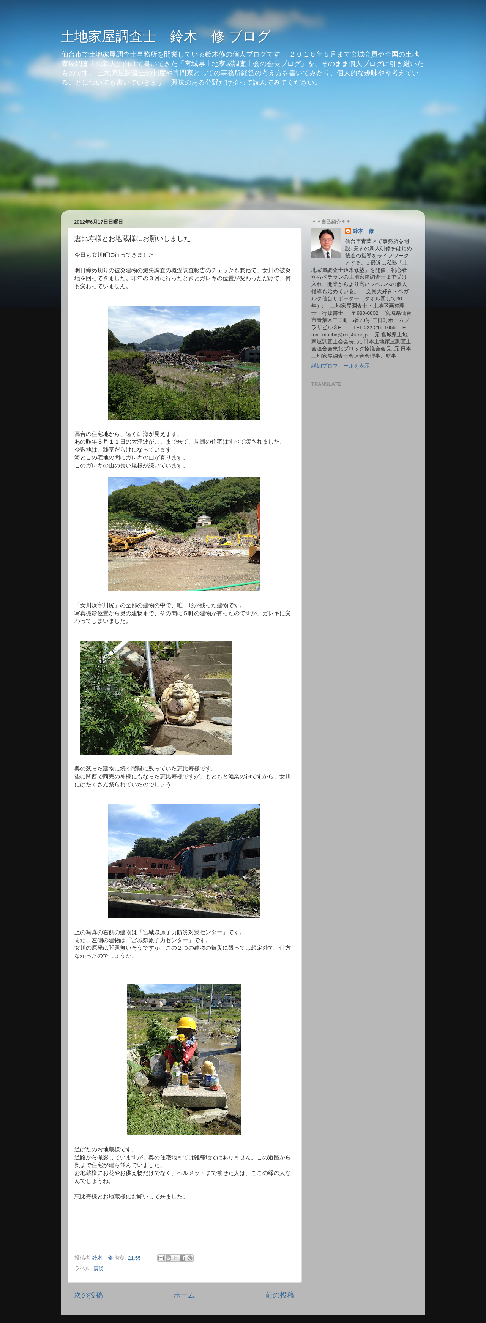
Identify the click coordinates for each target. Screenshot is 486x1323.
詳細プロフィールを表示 (340, 366)
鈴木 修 (363, 231)
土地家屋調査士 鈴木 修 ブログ (166, 36)
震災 (98, 1268)
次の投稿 (88, 1295)
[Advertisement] (243, 153)
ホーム (184, 1295)
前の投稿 (279, 1295)
